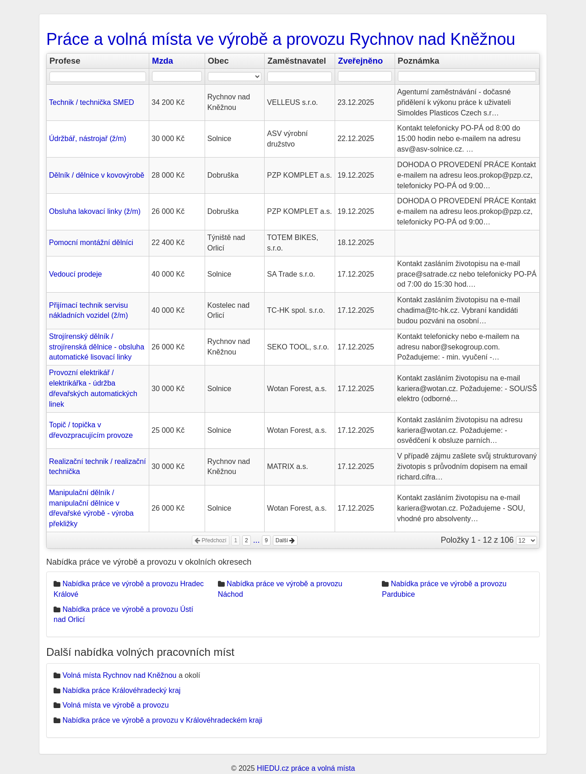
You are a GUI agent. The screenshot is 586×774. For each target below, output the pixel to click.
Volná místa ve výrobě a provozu (115, 705)
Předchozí (210, 540)
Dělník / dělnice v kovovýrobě (96, 175)
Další (285, 540)
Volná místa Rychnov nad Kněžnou (119, 675)
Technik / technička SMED (91, 102)
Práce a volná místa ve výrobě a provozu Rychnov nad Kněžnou (280, 39)
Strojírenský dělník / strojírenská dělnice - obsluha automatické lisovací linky (96, 346)
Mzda (162, 60)
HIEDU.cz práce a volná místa (306, 768)
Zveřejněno (360, 60)
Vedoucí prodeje (75, 274)
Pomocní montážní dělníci (91, 242)
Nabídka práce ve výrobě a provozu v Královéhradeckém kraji (162, 720)
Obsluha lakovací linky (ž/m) (95, 211)
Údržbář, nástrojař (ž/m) (87, 138)
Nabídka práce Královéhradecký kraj (121, 690)
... (256, 540)
